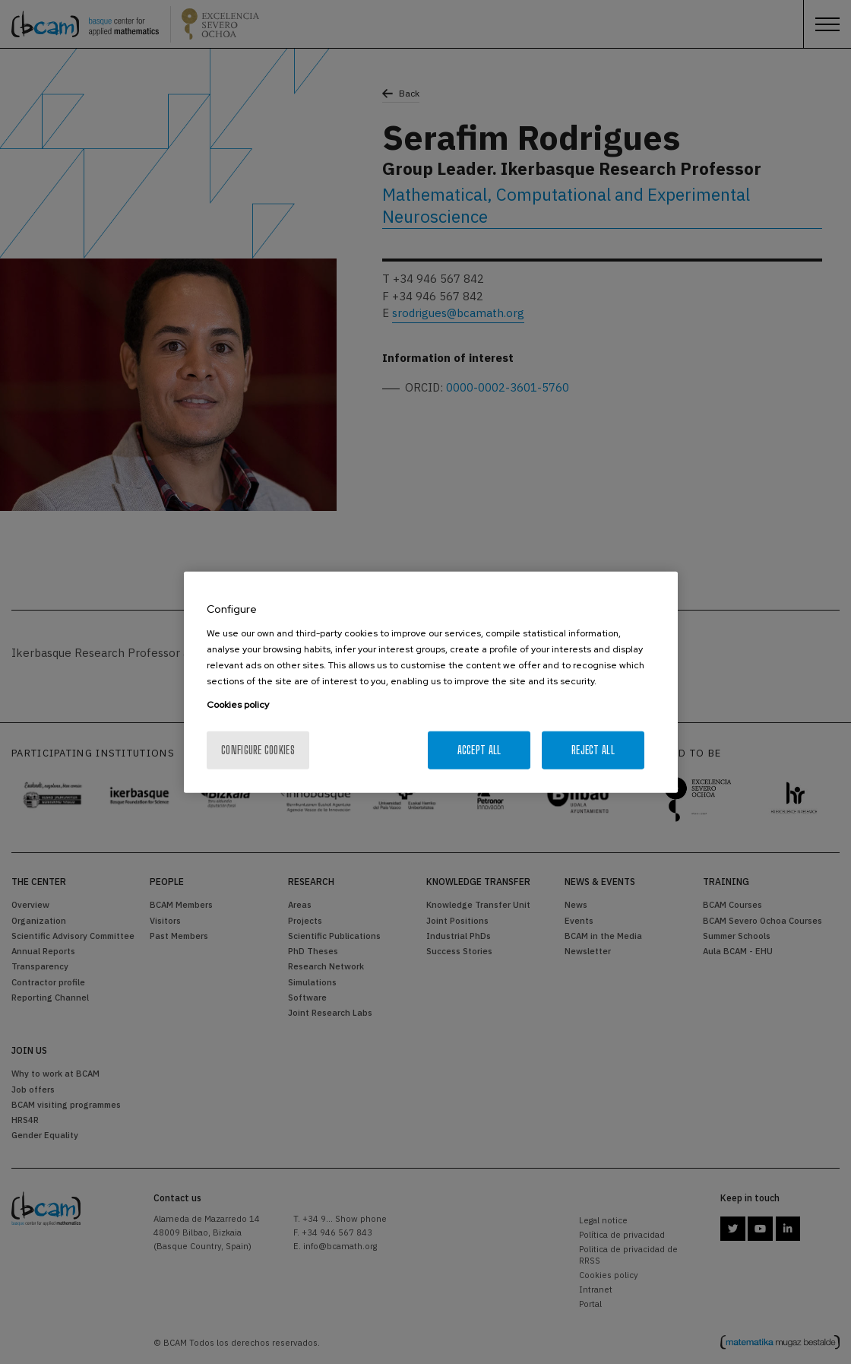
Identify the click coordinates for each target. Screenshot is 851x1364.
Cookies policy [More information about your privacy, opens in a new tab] (238, 704)
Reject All (593, 749)
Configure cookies (258, 749)
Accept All (479, 749)
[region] (431, 682)
